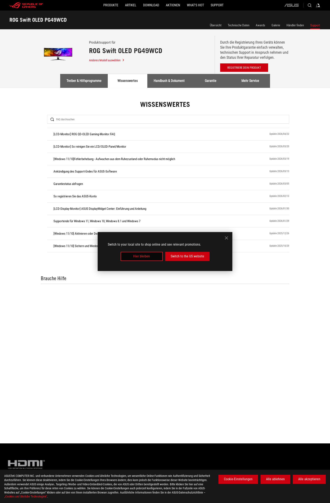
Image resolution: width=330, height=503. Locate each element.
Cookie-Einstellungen (238, 479)
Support (315, 25)
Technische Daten (238, 25)
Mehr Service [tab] (250, 81)
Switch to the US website (187, 256)
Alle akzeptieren (309, 479)
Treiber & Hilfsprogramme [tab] (84, 81)
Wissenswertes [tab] (127, 81)
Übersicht (215, 25)
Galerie (275, 25)
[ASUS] (291, 5)
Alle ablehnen (275, 479)
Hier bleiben (141, 256)
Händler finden (295, 25)
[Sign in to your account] (318, 5)
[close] (226, 238)
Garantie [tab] (210, 81)
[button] (93, 5)
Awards (260, 25)
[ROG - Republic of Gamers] (26, 5)
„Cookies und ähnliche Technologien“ (25, 496)
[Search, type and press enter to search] (309, 5)
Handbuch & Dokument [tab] (169, 81)
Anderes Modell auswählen (107, 60)
